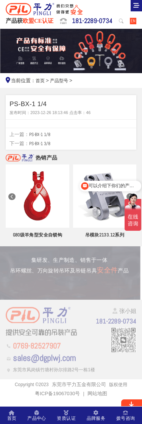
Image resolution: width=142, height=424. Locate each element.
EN (133, 21)
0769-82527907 (41, 354)
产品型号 (60, 81)
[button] (12, 199)
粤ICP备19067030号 (57, 402)
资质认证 (66, 415)
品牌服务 (95, 415)
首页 (40, 81)
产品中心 (37, 415)
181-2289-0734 (91, 21)
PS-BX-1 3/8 (41, 146)
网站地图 (97, 402)
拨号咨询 (125, 415)
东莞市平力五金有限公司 (80, 393)
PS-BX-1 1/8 (41, 137)
